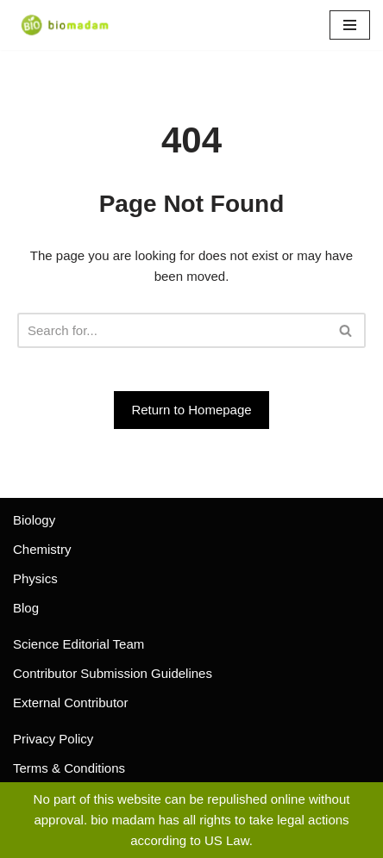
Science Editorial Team (78, 644)
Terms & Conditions (69, 768)
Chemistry (42, 549)
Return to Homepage (191, 409)
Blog (26, 607)
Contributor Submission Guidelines (112, 673)
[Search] (172, 330)
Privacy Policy (53, 738)
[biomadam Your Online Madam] (64, 25)
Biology (34, 520)
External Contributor (70, 702)
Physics (35, 578)
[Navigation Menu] (350, 25)
